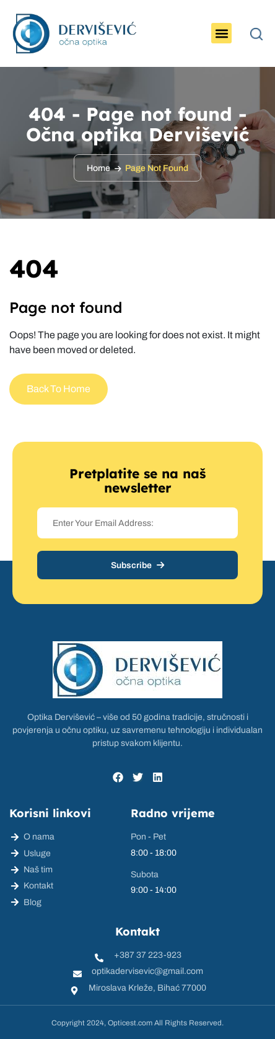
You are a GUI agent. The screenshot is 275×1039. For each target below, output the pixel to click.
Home (98, 168)
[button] (221, 33)
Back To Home (58, 389)
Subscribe (137, 565)
